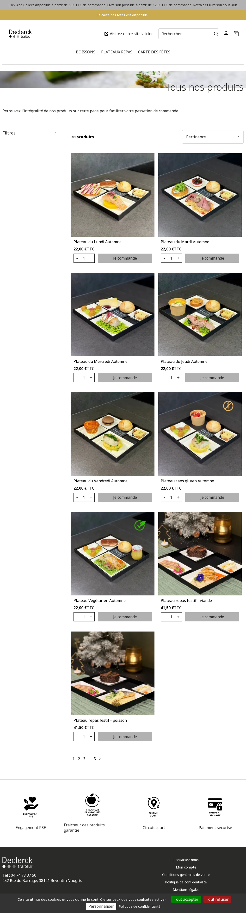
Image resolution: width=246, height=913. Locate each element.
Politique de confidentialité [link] (139, 906)
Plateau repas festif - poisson (100, 720)
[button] (236, 34)
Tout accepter (186, 899)
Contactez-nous (186, 859)
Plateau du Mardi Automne (185, 241)
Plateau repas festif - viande (186, 600)
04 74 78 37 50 (23, 875)
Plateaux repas (116, 52)
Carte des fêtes (154, 52)
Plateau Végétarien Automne (100, 600)
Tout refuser (217, 899)
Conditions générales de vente (186, 874)
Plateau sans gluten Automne (187, 481)
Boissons (85, 52)
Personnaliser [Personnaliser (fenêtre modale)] (101, 906)
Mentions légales (186, 889)
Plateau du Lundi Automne (98, 241)
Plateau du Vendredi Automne (101, 481)
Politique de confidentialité (186, 882)
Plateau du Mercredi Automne (101, 361)
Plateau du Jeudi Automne (184, 361)
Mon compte (186, 867)
